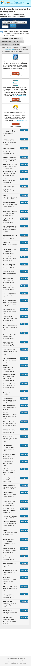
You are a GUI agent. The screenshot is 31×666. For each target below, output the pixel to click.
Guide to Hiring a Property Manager (15, 660)
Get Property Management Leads (15, 662)
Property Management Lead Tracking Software (15, 663)
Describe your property (8, 49)
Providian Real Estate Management (13, 112)
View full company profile (18, 70)
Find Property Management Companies (15, 658)
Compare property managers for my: (12, 20)
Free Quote (15, 73)
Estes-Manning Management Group (13, 87)
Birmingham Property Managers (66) (12, 38)
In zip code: (5, 24)
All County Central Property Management (14, 62)
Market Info (16, 44)
